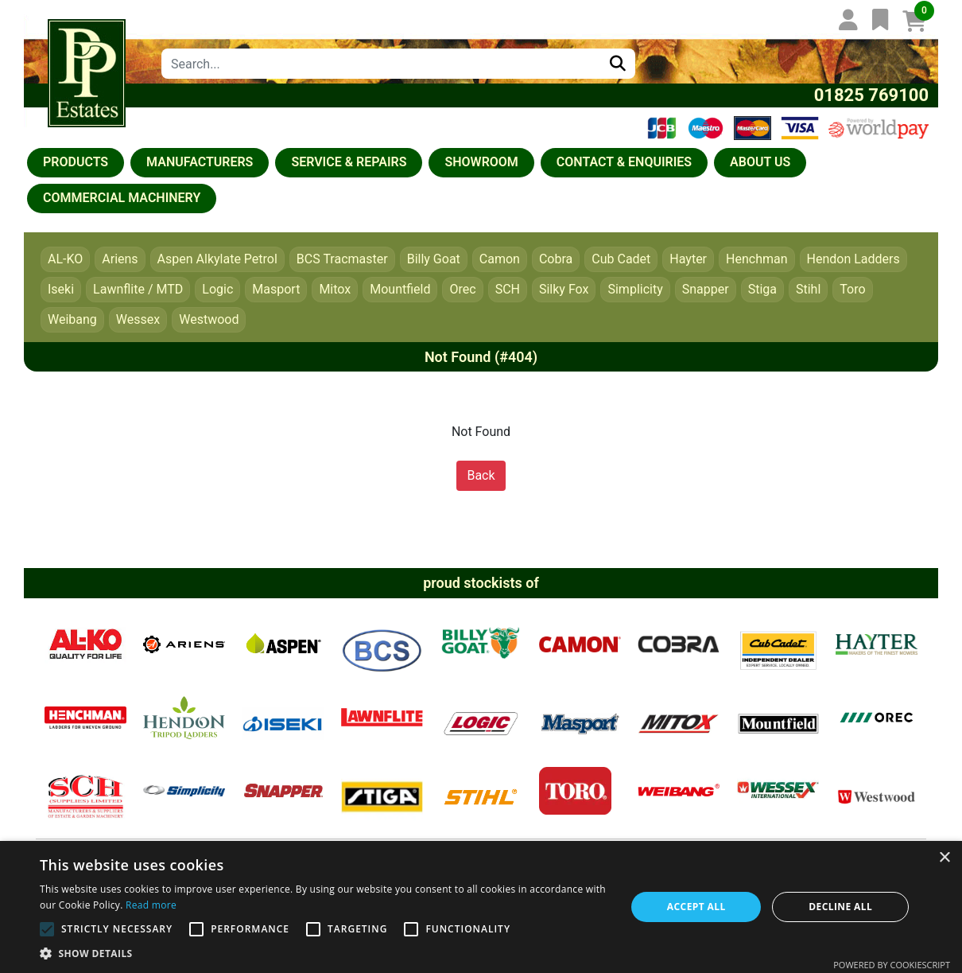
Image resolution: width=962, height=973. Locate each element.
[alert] (481, 907)
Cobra (555, 259)
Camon (499, 259)
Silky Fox (564, 289)
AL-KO (65, 259)
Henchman (757, 259)
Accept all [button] (696, 906)
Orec (462, 289)
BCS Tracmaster (342, 259)
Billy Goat (433, 259)
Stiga (762, 289)
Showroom (481, 161)
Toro (852, 289)
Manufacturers (199, 161)
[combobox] (380, 64)
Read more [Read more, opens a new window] (151, 905)
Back (481, 475)
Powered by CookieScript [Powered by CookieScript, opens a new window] (891, 965)
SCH (507, 289)
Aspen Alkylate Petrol (217, 259)
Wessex (138, 319)
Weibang (72, 319)
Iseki (61, 289)
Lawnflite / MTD (138, 289)
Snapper (705, 289)
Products (75, 161)
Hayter (688, 259)
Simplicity (634, 289)
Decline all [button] (840, 906)
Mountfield (400, 289)
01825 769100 (871, 95)
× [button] (944, 858)
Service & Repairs (348, 161)
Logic (217, 289)
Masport (276, 289)
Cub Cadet (621, 259)
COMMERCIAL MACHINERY (121, 197)
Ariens (120, 259)
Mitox (335, 289)
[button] (324, 953)
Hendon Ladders (853, 259)
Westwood (209, 319)
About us (760, 161)
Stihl (808, 289)
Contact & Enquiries (624, 161)
